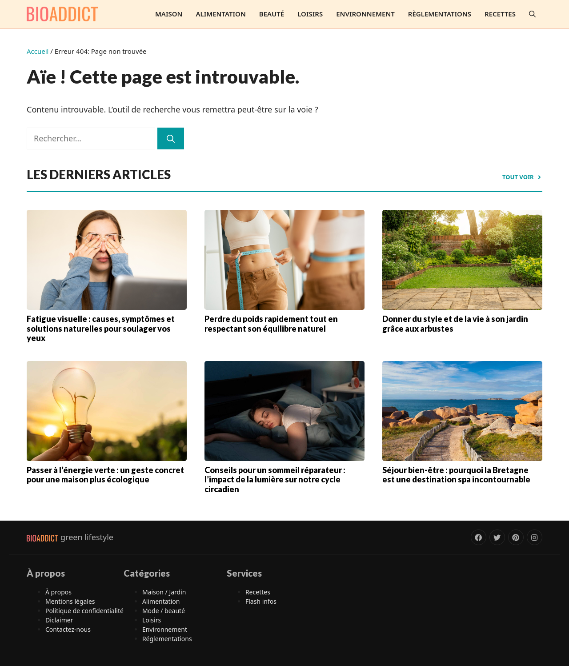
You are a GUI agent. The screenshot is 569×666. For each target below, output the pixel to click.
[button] (532, 14)
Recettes (500, 13)
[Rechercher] (170, 138)
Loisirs (310, 13)
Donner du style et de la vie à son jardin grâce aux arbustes (455, 323)
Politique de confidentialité (84, 610)
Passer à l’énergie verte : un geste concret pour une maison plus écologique (105, 475)
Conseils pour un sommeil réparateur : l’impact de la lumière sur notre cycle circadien (274, 479)
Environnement (365, 13)
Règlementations (439, 13)
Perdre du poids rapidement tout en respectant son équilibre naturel (271, 323)
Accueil (37, 51)
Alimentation (220, 13)
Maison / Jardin (164, 592)
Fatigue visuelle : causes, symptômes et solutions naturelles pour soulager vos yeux (101, 328)
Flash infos (260, 601)
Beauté (271, 13)
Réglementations (167, 638)
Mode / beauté (163, 610)
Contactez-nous (68, 629)
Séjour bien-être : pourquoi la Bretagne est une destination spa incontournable (456, 475)
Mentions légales (70, 601)
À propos (58, 592)
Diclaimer (59, 620)
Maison (169, 13)
